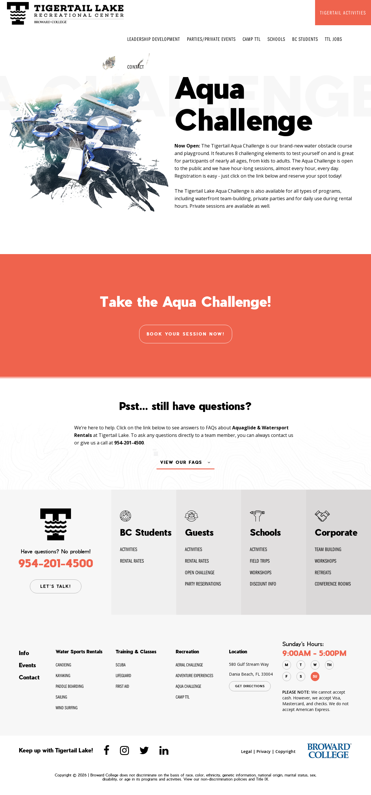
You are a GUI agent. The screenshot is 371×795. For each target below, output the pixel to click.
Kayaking (63, 676)
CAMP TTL (252, 39)
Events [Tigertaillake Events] (27, 665)
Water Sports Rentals (79, 651)
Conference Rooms (333, 583)
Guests (199, 532)
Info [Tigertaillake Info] (24, 653)
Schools (276, 39)
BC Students (305, 39)
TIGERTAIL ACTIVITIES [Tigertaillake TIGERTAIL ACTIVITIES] (343, 12)
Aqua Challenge (188, 686)
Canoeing (63, 665)
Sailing (61, 697)
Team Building (328, 549)
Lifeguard (123, 676)
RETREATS (323, 572)
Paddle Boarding (69, 686)
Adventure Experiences (194, 676)
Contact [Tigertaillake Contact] (29, 678)
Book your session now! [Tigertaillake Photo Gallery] (186, 334)
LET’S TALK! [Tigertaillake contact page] (55, 586)
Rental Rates (197, 560)
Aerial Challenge (189, 665)
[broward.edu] (329, 751)
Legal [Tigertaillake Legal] (246, 751)
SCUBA (121, 665)
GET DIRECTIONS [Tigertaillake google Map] (250, 686)
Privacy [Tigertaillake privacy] (264, 751)
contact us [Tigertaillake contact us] (282, 455)
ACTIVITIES (258, 549)
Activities (128, 549)
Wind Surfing (66, 708)
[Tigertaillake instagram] (124, 750)
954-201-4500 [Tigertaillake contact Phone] (55, 563)
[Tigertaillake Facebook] (106, 750)
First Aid (122, 686)
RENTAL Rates (132, 560)
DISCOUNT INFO (263, 583)
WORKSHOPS (260, 572)
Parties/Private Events (211, 39)
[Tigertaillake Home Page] (65, 13)
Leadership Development (153, 39)
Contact (135, 66)
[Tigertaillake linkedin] (163, 750)
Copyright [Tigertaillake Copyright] (285, 751)
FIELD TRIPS (260, 560)
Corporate (336, 532)
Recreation (187, 651)
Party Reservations (203, 583)
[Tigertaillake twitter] (144, 750)
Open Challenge (199, 572)
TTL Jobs (333, 39)
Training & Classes (136, 651)
